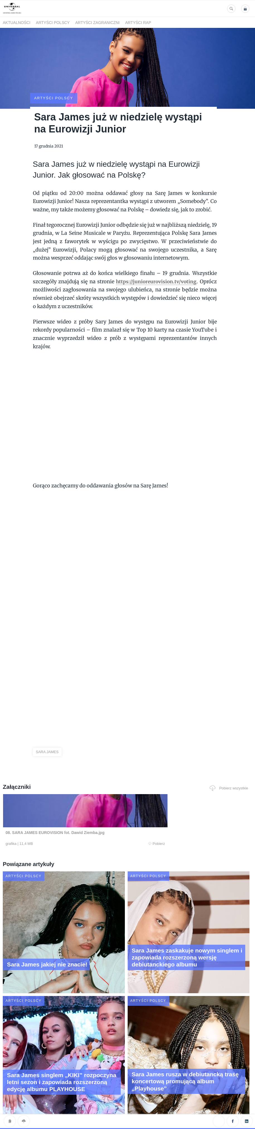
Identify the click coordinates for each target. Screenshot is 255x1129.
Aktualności (16, 22)
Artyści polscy (53, 22)
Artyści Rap (138, 22)
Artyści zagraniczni (97, 22)
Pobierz (71, 822)
